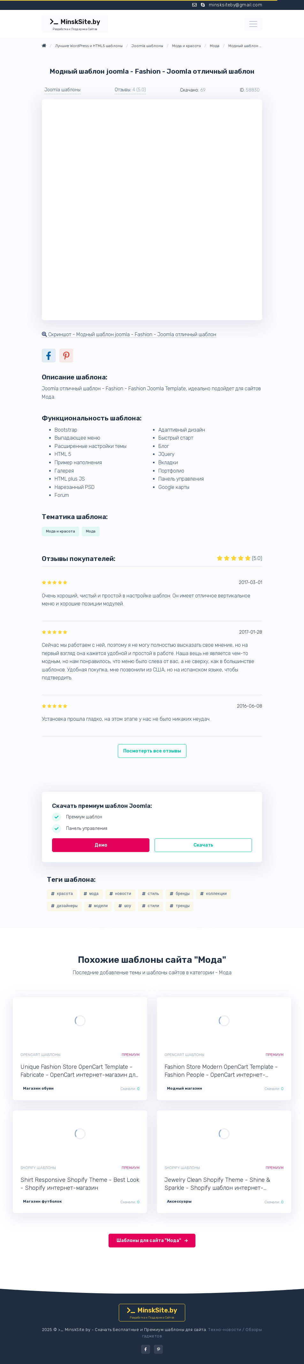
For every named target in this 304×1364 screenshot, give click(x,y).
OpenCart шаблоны (40, 1054)
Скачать (203, 845)
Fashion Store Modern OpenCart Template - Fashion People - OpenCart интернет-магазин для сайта (221, 1071)
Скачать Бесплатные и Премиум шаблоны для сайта (150, 1329)
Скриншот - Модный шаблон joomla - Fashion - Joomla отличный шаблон (129, 334)
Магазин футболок (42, 1201)
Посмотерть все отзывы (152, 751)
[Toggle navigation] (253, 24)
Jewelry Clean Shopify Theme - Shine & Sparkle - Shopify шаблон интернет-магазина (217, 1184)
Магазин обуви (38, 1088)
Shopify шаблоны (38, 1167)
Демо (101, 845)
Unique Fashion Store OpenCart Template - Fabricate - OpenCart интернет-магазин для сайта (79, 1071)
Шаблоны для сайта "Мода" (152, 1240)
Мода (90, 531)
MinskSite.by (75, 24)
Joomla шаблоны (62, 90)
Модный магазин (184, 1088)
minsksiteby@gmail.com (235, 5)
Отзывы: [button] (130, 90)
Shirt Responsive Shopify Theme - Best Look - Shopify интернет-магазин (79, 1183)
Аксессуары (179, 1201)
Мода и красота (60, 531)
